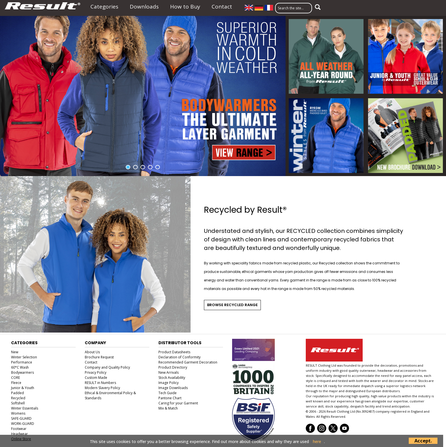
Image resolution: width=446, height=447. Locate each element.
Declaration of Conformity (179, 357)
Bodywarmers (22, 372)
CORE (15, 377)
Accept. (423, 441)
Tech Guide (167, 392)
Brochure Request (99, 357)
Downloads (144, 6)
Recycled (18, 398)
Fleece (16, 382)
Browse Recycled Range (232, 305)
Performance (21, 362)
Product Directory (172, 367)
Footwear (18, 428)
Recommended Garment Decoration (187, 362)
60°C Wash (20, 367)
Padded (17, 392)
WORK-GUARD (22, 423)
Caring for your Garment (178, 403)
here (317, 441)
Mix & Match (168, 408)
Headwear (19, 433)
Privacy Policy (95, 372)
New (14, 352)
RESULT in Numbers (100, 382)
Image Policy (168, 382)
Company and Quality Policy (107, 367)
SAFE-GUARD (21, 418)
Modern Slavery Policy (102, 387)
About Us (92, 352)
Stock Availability (171, 377)
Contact (222, 6)
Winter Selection (24, 357)
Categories (104, 6)
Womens (18, 413)
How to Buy (185, 6)
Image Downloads (173, 387)
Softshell (18, 403)
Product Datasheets (174, 352)
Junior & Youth (22, 387)
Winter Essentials (24, 408)
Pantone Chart (169, 398)
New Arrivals (168, 372)
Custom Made (96, 377)
